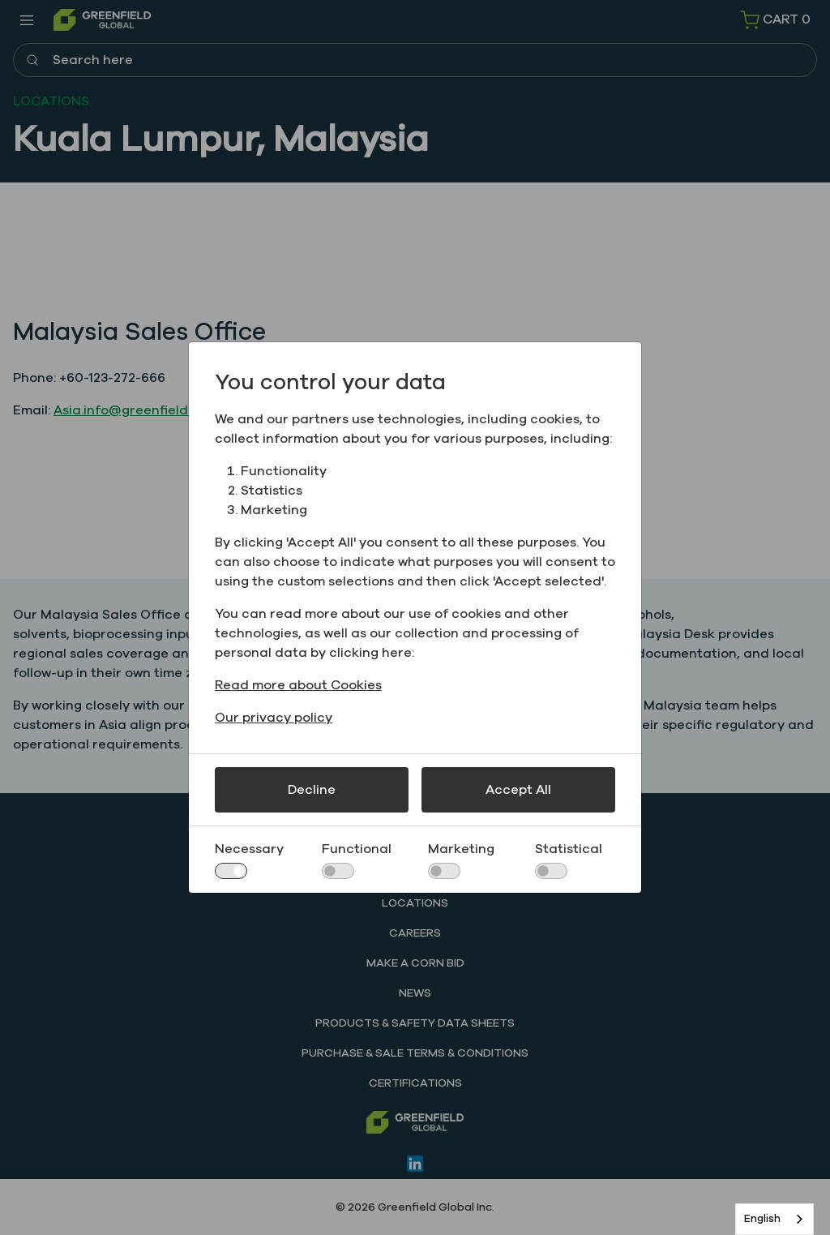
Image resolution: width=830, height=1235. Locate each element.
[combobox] (774, 1219)
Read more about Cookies (298, 685)
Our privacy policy (273, 718)
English (762, 1218)
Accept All (518, 790)
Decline (312, 790)
